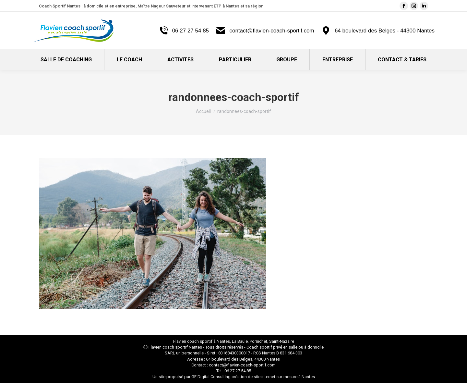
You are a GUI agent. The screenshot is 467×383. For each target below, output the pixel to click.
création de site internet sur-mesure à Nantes (273, 376)
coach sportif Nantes (182, 347)
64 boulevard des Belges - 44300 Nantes (378, 30)
